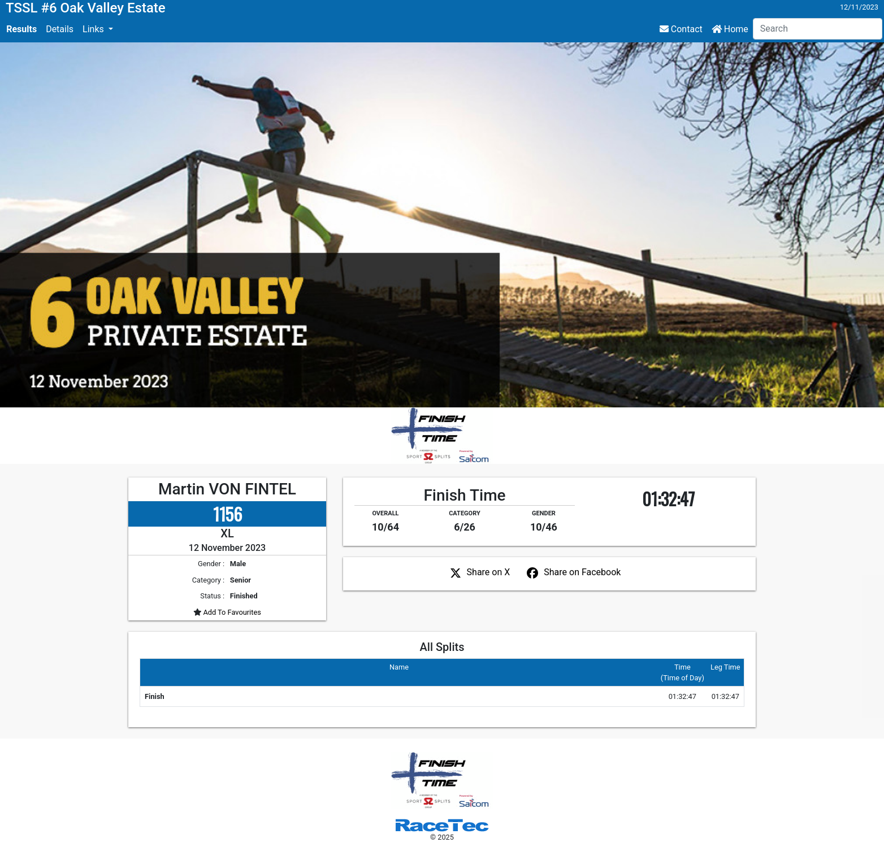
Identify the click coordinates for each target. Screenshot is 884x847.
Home (730, 29)
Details (59, 29)
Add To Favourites (231, 612)
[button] (98, 29)
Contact (681, 29)
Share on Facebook (582, 572)
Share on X (488, 572)
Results (21, 29)
